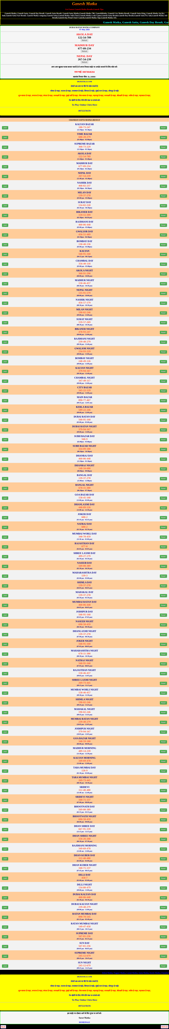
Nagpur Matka (160, 973)
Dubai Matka (148, 973)
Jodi (5, 128)
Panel (163, 128)
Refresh (84, 40)
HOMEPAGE (84, 1022)
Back (3, 1027)
